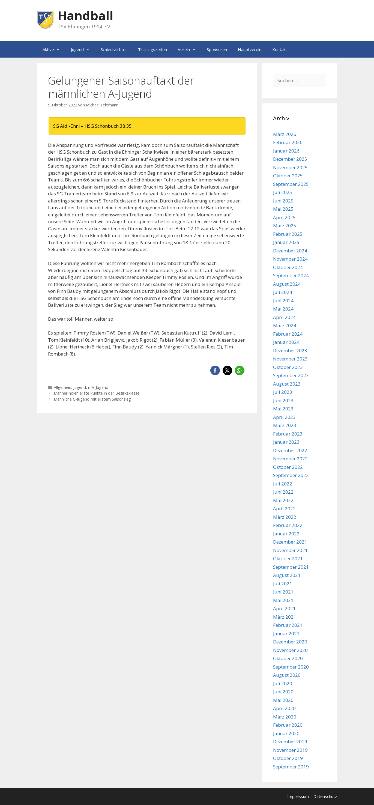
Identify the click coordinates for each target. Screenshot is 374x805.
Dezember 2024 (290, 251)
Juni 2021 (283, 592)
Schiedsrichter (114, 49)
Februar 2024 (288, 334)
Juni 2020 (283, 691)
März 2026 (284, 134)
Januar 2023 (286, 442)
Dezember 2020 (290, 642)
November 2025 (290, 167)
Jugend (83, 49)
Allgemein (62, 387)
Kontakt (279, 49)
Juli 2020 (282, 683)
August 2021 (287, 575)
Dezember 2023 (290, 350)
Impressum (298, 796)
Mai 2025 (283, 209)
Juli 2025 (282, 192)
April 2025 (284, 217)
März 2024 (284, 325)
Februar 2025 (288, 234)
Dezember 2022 (290, 450)
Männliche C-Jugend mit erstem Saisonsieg (92, 399)
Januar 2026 (286, 151)
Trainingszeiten (152, 49)
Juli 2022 (282, 484)
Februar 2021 (288, 625)
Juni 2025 (283, 201)
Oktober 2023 (288, 367)
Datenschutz (325, 796)
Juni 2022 (283, 492)
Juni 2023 (283, 400)
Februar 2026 (288, 142)
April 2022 (284, 508)
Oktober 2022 (288, 467)
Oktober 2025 (288, 175)
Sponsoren (217, 49)
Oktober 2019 (288, 758)
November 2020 (290, 650)
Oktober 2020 (288, 658)
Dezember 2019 (290, 741)
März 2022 (284, 517)
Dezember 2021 (290, 542)
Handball (85, 15)
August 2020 (287, 675)
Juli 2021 (282, 583)
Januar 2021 (286, 633)
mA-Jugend (98, 387)
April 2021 (284, 608)
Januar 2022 (286, 533)
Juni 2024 (283, 300)
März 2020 (284, 717)
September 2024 (291, 275)
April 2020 (284, 708)
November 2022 (290, 458)
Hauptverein (249, 49)
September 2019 (291, 767)
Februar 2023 (288, 434)
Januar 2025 (286, 242)
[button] (215, 370)
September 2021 (291, 567)
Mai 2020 (283, 700)
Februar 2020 (288, 725)
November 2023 (290, 359)
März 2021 (284, 617)
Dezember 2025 (290, 159)
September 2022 (291, 475)
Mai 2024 (283, 309)
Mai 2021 (283, 600)
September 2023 (291, 375)
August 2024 (287, 284)
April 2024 (284, 317)
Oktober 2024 (288, 267)
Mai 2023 (283, 409)
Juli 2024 (282, 292)
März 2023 (284, 425)
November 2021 (290, 550)
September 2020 (291, 667)
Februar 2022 (288, 525)
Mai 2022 (283, 500)
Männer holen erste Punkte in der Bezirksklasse (96, 393)
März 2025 (284, 225)
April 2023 (284, 417)
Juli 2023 (282, 392)
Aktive (54, 49)
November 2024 (290, 259)
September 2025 (291, 184)
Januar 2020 (286, 733)
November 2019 (290, 750)
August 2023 (287, 384)
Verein (189, 49)
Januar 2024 (286, 342)
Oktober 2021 (288, 558)
